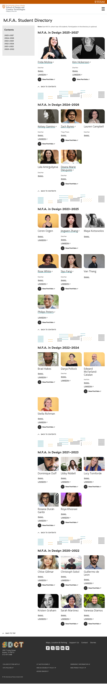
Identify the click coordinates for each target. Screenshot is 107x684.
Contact (84, 643)
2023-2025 (9, 41)
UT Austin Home (42, 664)
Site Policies (7, 668)
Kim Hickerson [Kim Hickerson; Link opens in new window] (80, 62)
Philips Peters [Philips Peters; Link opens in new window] (46, 312)
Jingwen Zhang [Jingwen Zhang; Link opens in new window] (69, 231)
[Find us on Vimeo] (67, 648)
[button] (103, 8)
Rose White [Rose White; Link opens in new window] (44, 272)
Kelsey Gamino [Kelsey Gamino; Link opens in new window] (46, 127)
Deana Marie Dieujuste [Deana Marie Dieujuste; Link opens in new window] (68, 169)
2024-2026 (9, 38)
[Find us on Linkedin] (62, 648)
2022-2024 (9, 44)
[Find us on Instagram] (57, 648)
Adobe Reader (42, 672)
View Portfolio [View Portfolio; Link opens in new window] (47, 80)
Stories (93, 643)
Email (40, 374)
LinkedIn (65, 581)
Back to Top (10, 634)
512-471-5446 (7, 655)
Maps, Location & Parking (56, 643)
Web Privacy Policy (77, 668)
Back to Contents (48, 87)
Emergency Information (79, 664)
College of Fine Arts (10, 664)
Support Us (74, 643)
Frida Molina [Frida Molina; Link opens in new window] (45, 62)
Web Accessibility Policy (45, 668)
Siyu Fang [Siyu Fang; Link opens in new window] (66, 272)
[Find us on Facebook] (48, 648)
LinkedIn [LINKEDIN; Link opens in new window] (42, 75)
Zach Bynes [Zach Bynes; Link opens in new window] (67, 127)
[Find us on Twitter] (53, 648)
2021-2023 (9, 47)
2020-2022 (9, 49)
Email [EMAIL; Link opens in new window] (40, 71)
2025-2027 (9, 36)
